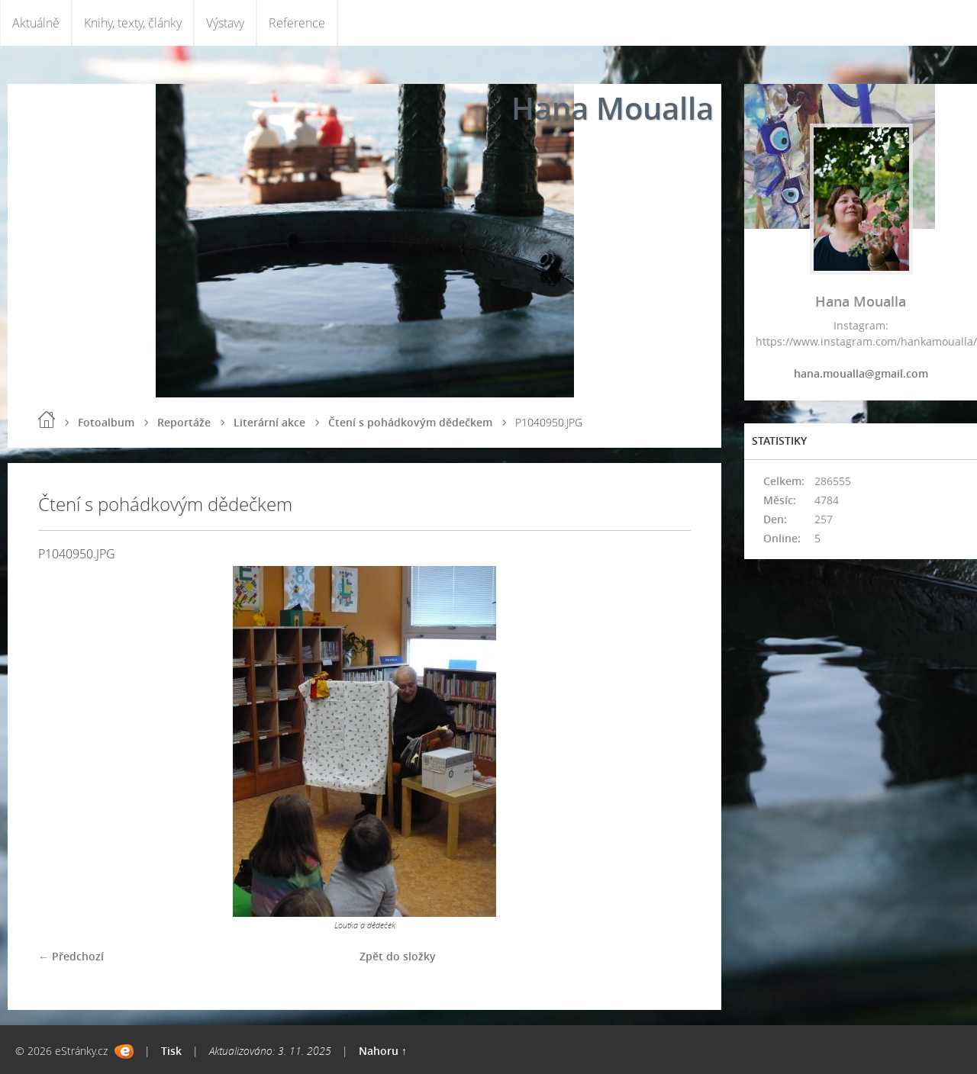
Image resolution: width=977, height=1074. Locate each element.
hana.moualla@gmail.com (861, 373)
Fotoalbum (106, 422)
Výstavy (225, 22)
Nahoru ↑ (383, 1050)
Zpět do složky (398, 956)
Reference (297, 22)
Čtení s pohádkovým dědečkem (410, 422)
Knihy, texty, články (133, 22)
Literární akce (269, 422)
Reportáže (184, 422)
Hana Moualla (612, 108)
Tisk (171, 1050)
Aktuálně (36, 22)
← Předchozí (71, 956)
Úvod (46, 419)
